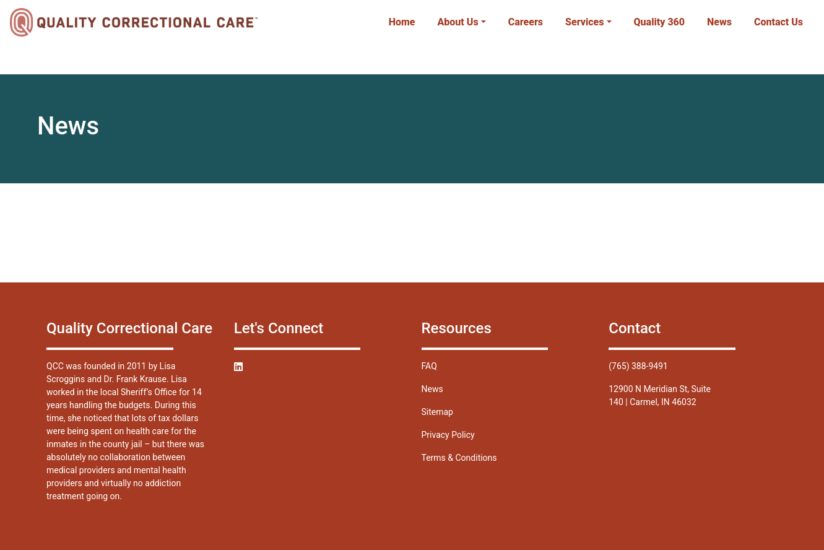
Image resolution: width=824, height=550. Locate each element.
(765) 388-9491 (638, 366)
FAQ (429, 366)
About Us (458, 22)
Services (584, 22)
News (719, 22)
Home (402, 22)
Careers (525, 22)
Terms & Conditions (459, 458)
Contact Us (778, 22)
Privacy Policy (448, 435)
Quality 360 (659, 22)
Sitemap (437, 412)
